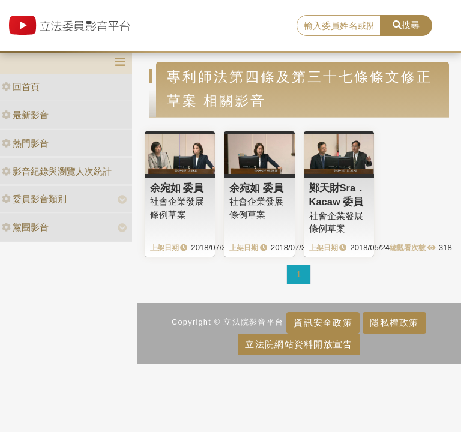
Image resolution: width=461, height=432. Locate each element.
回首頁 (21, 87)
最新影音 (25, 115)
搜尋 (406, 25)
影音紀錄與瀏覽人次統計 (57, 171)
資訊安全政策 (323, 322)
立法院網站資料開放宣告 (298, 344)
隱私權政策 (394, 322)
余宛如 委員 (177, 187)
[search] (339, 26)
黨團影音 (25, 227)
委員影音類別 (34, 199)
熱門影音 (25, 143)
